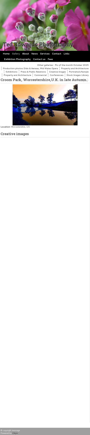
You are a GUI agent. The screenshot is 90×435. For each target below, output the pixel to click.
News (34, 53)
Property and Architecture (75, 68)
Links (66, 53)
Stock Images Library (77, 75)
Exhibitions (11, 71)
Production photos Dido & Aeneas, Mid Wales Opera (30, 68)
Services (45, 53)
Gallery (16, 53)
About (25, 53)
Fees (50, 59)
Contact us (39, 59)
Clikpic (15, 433)
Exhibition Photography (17, 59)
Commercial (40, 75)
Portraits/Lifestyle (79, 71)
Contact (56, 53)
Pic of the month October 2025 (72, 65)
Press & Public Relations (33, 71)
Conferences (56, 75)
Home (6, 53)
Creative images (57, 71)
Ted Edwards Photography (38, 44)
